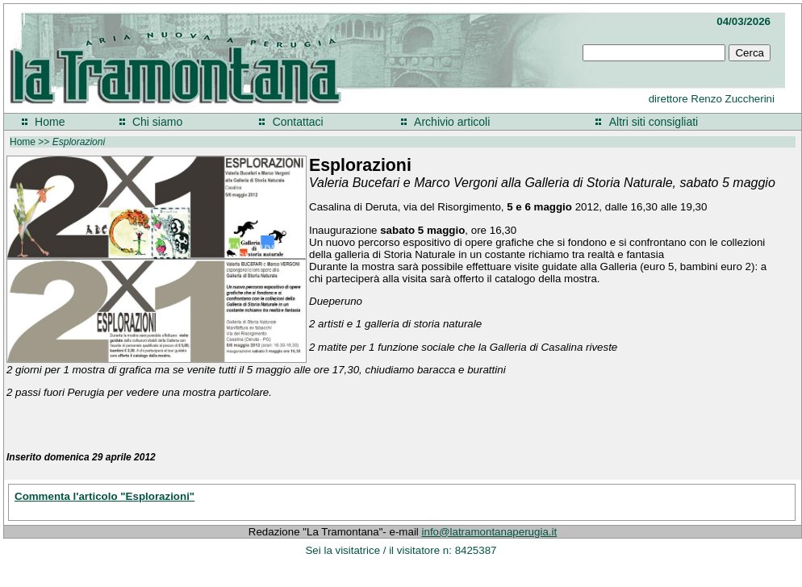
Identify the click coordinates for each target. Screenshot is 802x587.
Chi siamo (157, 121)
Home (50, 121)
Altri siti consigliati (653, 121)
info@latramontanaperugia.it (490, 532)
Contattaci (298, 121)
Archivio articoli (452, 121)
